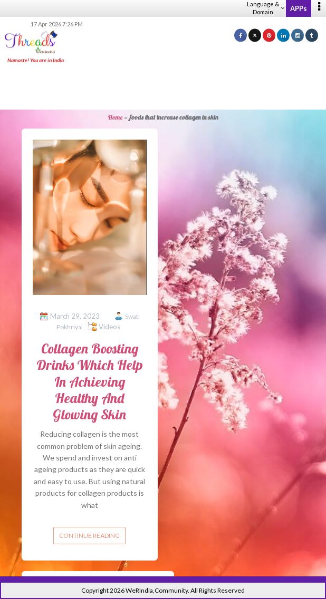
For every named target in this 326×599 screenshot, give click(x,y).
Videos (109, 326)
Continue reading (89, 535)
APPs (298, 8)
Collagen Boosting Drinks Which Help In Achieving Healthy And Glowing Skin (89, 381)
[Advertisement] (163, 87)
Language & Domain (265, 8)
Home (115, 117)
